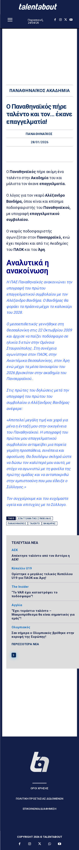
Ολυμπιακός (21, 627)
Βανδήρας (49, 523)
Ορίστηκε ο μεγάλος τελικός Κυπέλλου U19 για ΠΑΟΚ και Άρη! (42, 576)
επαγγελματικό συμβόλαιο (34, 518)
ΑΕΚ (15, 550)
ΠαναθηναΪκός (39, 134)
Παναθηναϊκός (17, 523)
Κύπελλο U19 (22, 568)
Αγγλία (17, 605)
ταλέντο (34, 523)
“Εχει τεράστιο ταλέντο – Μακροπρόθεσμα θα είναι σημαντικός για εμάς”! (43, 614)
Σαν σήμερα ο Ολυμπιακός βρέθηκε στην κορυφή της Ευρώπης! (43, 635)
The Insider (20, 586)
